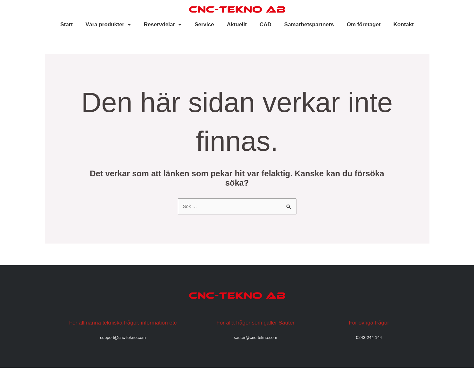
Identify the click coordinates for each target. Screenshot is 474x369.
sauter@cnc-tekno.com (255, 338)
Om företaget (364, 24)
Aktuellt (237, 24)
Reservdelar (163, 24)
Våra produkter (108, 24)
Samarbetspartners (309, 24)
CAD (265, 24)
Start (66, 24)
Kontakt (404, 24)
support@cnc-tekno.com (122, 338)
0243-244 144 (369, 338)
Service (204, 24)
